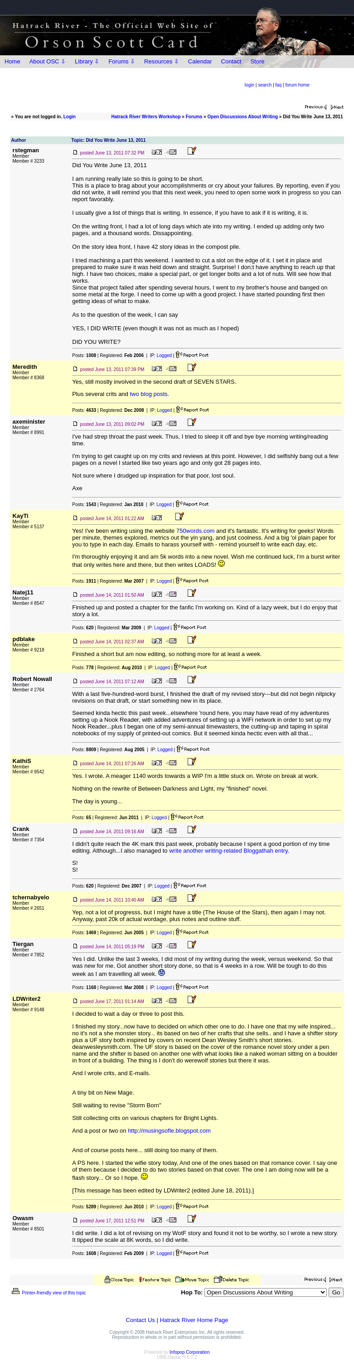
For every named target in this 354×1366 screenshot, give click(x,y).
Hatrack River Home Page (194, 1320)
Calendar (200, 61)
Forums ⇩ (121, 61)
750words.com (195, 530)
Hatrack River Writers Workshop (146, 116)
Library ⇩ (87, 61)
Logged (164, 355)
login (249, 84)
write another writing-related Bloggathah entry (228, 850)
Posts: (84, 355)
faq (278, 84)
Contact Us (140, 1320)
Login (69, 116)
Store (257, 61)
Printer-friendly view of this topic (48, 1292)
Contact (231, 61)
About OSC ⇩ (47, 61)
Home (12, 61)
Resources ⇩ (161, 61)
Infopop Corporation (189, 1352)
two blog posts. (149, 394)
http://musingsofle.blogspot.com (169, 1130)
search (265, 84)
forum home (297, 84)
